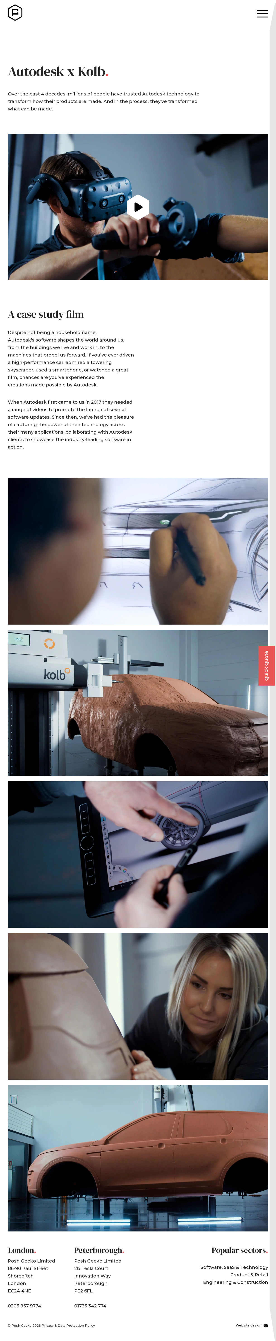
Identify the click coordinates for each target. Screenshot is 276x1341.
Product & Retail (249, 1274)
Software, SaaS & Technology (234, 1267)
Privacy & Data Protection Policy (68, 1326)
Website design (249, 1325)
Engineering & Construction (235, 1282)
